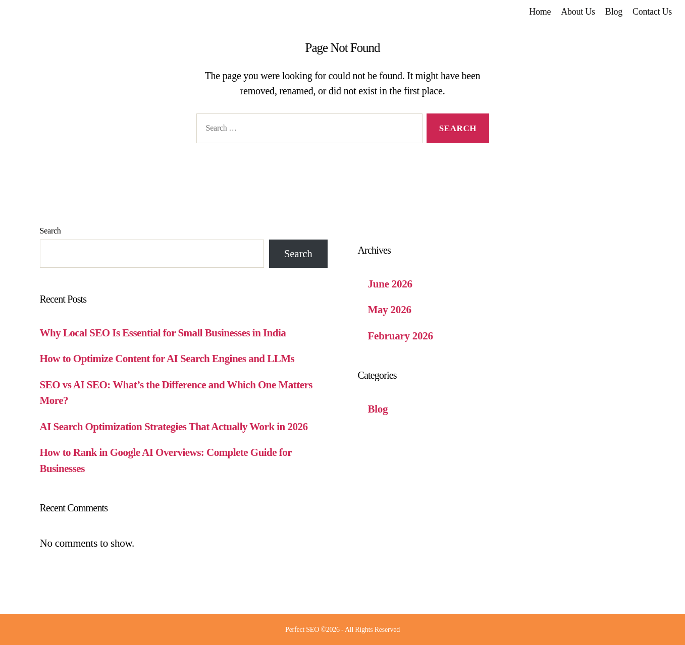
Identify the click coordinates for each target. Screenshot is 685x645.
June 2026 (390, 284)
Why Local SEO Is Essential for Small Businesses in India (163, 333)
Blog (613, 12)
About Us (578, 12)
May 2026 (389, 310)
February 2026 (400, 336)
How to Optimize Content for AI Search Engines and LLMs (167, 359)
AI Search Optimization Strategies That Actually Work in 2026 (174, 427)
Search (50, 230)
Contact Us (652, 12)
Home (540, 12)
